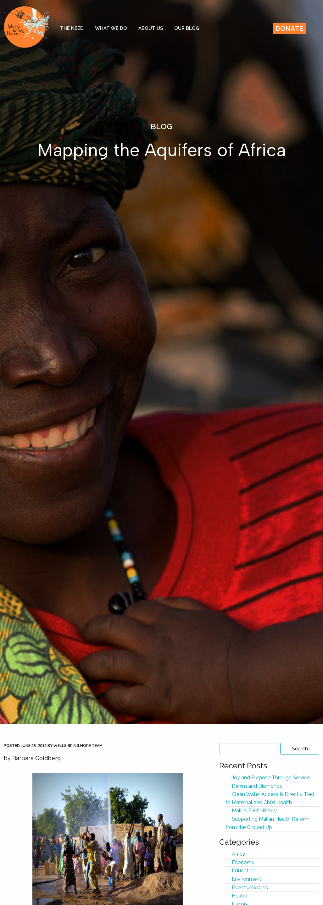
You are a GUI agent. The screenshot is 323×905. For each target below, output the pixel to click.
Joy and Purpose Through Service (271, 778)
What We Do (111, 28)
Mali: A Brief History (254, 811)
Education (243, 871)
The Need (72, 28)
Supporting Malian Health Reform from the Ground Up (267, 823)
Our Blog (186, 28)
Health (239, 896)
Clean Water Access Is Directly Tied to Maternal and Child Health (270, 798)
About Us (150, 28)
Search (300, 749)
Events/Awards (250, 888)
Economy (243, 862)
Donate (289, 28)
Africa (238, 854)
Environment (246, 879)
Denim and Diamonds (257, 786)
